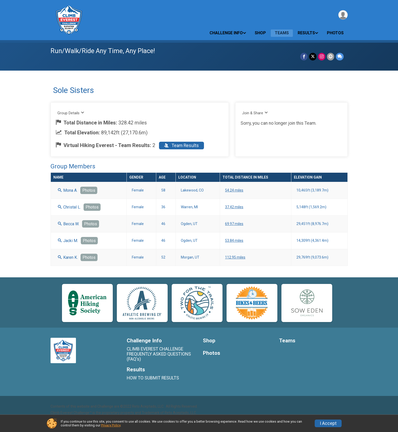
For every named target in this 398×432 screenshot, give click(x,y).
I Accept (328, 423)
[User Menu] (343, 15)
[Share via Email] (330, 56)
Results (306, 32)
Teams (282, 32)
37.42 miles (234, 207)
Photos (335, 32)
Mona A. (67, 190)
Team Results (181, 145)
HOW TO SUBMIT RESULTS (153, 377)
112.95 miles (235, 257)
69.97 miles (234, 224)
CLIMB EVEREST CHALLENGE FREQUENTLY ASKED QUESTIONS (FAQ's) (159, 354)
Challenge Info (226, 32)
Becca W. (68, 223)
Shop (260, 32)
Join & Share (255, 112)
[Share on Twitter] (312, 56)
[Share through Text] (340, 56)
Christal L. (69, 207)
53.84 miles (234, 240)
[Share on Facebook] (304, 56)
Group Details (71, 112)
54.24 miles (234, 190)
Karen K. (68, 257)
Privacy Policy (110, 425)
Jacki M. (68, 240)
